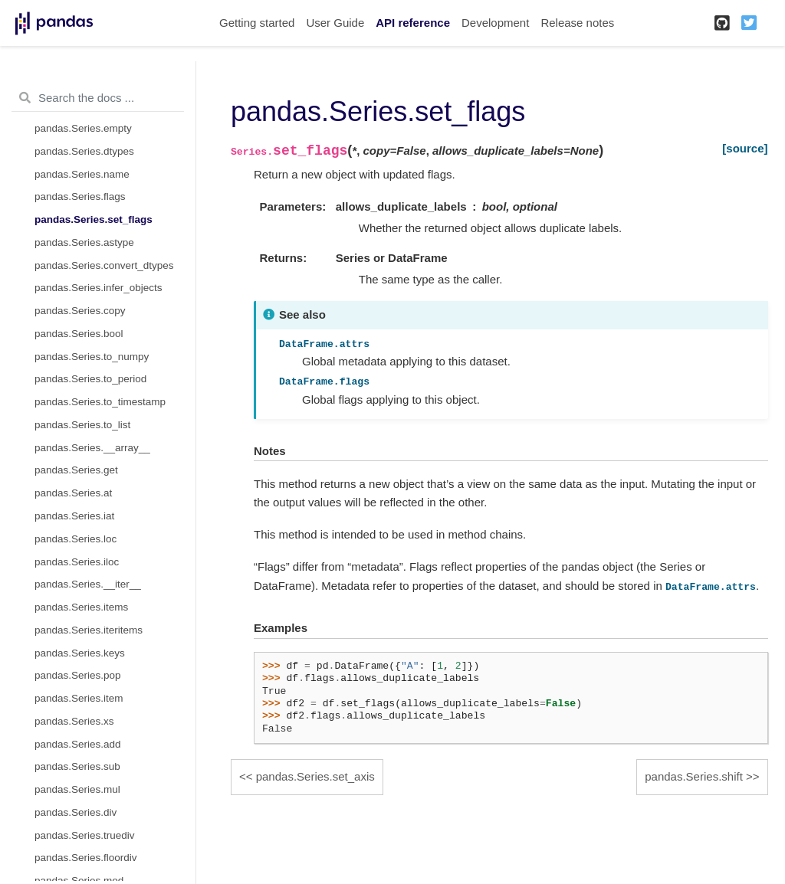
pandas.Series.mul (77, 789)
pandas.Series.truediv (84, 835)
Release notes (577, 22)
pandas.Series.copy (80, 310)
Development (495, 22)
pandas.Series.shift (694, 776)
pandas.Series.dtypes (84, 151)
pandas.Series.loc (75, 539)
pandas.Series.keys (79, 653)
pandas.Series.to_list (82, 425)
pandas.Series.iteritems (88, 630)
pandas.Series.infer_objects (98, 287)
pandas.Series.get (76, 470)
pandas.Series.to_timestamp (100, 402)
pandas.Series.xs (74, 721)
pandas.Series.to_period (90, 379)
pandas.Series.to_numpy (91, 356)
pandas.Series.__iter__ (87, 584)
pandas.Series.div (75, 812)
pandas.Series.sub (77, 766)
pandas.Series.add (77, 744)
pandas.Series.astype (84, 242)
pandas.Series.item (78, 698)
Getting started (256, 22)
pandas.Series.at (73, 493)
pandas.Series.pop (77, 675)
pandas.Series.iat (74, 516)
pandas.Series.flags (80, 196)
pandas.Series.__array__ (92, 447)
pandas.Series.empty (83, 128)
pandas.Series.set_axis (315, 776)
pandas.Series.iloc (76, 562)
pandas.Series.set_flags (93, 219)
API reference (413, 22)
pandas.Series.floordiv (85, 857)
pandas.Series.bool (78, 333)
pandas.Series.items (81, 607)
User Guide (335, 22)
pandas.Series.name (82, 174)
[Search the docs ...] (97, 98)
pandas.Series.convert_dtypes (104, 265)
